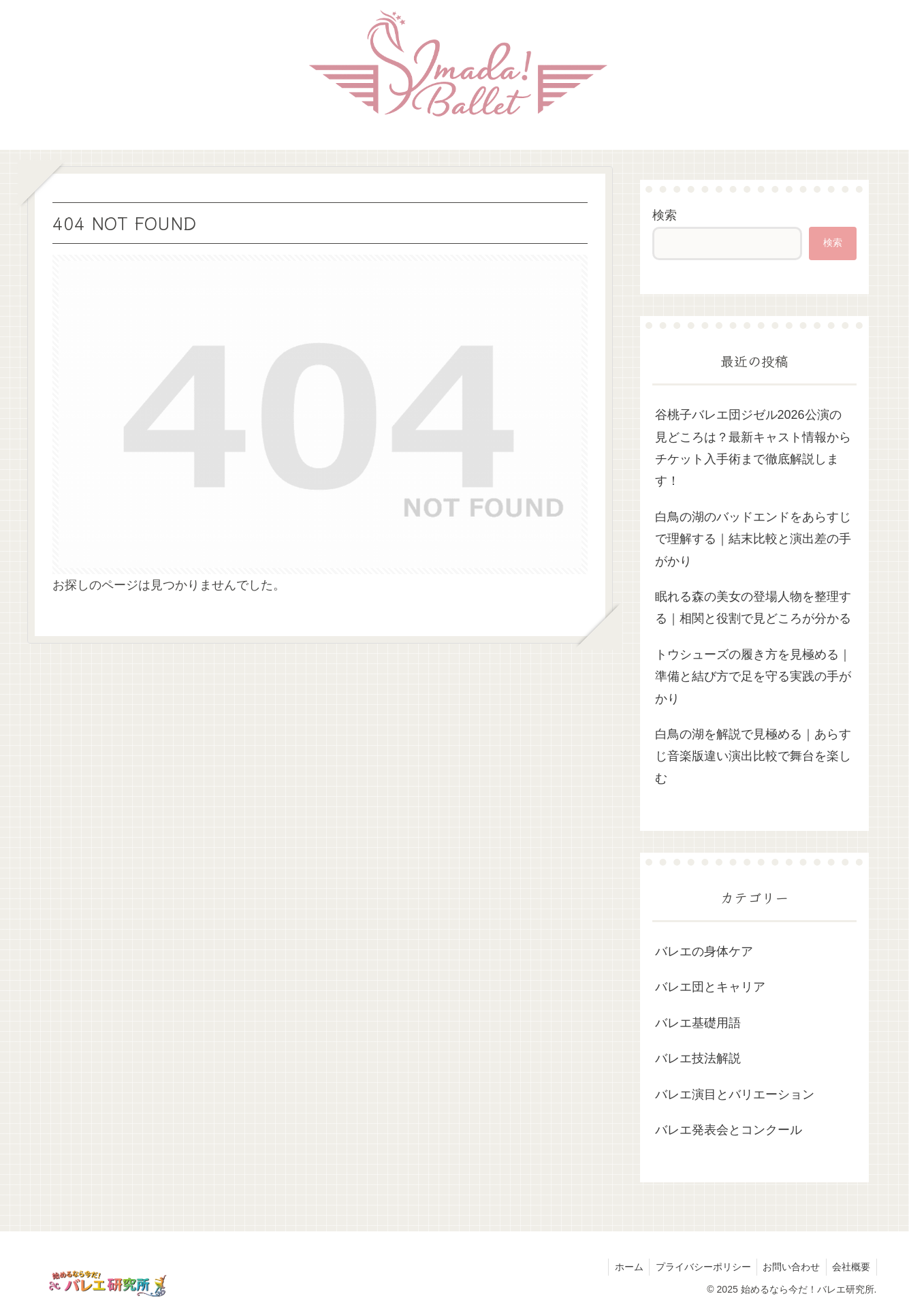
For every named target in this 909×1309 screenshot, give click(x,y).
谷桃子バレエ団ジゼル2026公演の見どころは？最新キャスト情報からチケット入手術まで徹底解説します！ (753, 448)
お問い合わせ (788, 1266)
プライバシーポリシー (698, 1266)
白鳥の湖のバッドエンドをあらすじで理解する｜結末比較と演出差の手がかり (753, 539)
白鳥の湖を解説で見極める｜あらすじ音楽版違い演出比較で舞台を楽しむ (753, 756)
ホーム (621, 1266)
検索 (664, 215)
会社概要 (850, 1266)
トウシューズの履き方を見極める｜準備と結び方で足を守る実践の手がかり (753, 677)
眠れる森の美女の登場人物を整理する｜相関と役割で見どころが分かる (753, 607)
